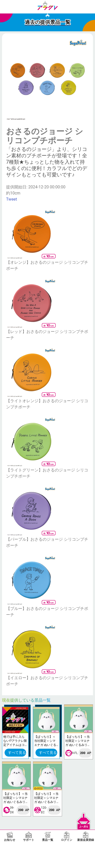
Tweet (11, 199)
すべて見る (17, 752)
